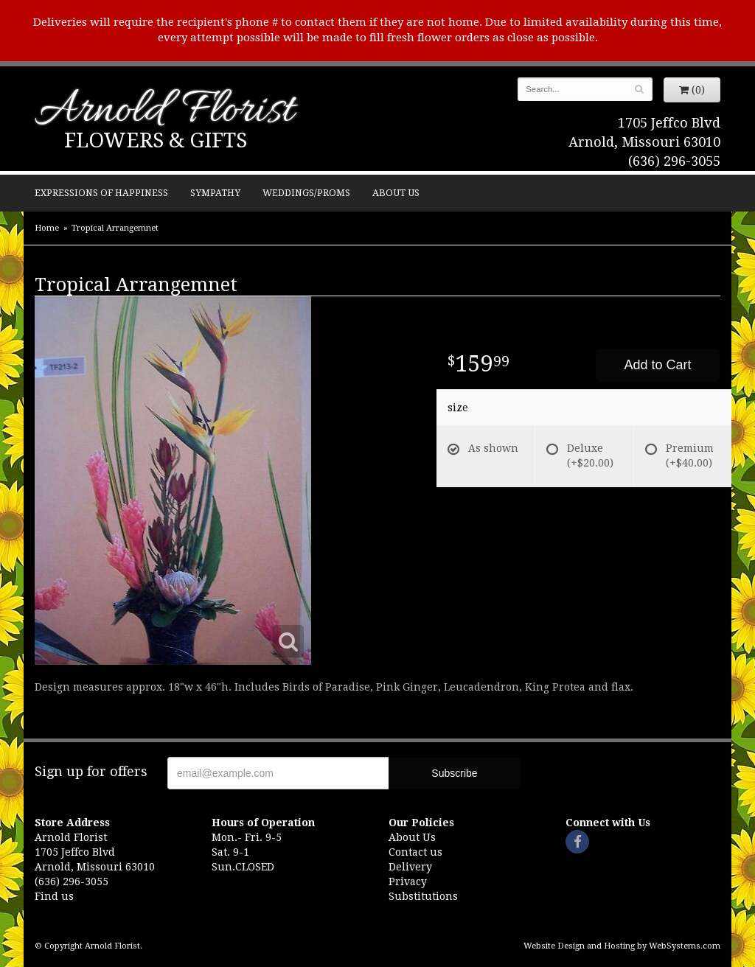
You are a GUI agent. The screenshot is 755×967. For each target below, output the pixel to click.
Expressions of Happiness (101, 192)
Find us (54, 896)
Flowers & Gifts (155, 140)
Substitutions (423, 896)
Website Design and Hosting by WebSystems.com (621, 946)
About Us (396, 192)
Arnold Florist (164, 111)
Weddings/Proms (306, 192)
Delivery (410, 867)
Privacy (408, 881)
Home (47, 228)
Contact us (415, 852)
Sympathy (215, 192)
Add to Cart (657, 364)
